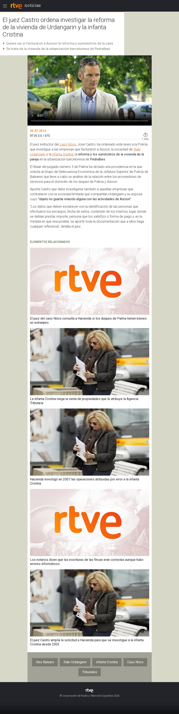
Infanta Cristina (107, 662)
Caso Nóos (135, 662)
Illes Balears (45, 662)
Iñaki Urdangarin (75, 662)
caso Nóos (68, 144)
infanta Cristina (62, 154)
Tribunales (89, 672)
